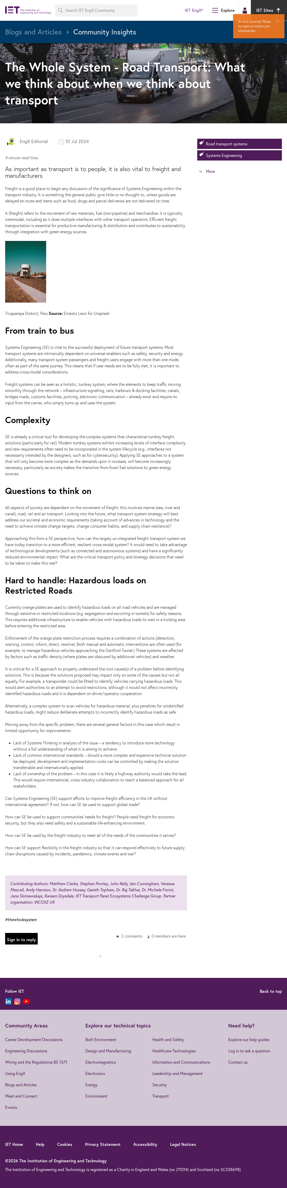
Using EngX (15, 1073)
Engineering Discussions (26, 1050)
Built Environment (100, 1039)
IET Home (14, 1144)
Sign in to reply (21, 939)
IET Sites (269, 10)
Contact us (238, 1062)
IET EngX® (194, 10)
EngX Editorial (34, 141)
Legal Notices (183, 1144)
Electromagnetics (100, 1062)
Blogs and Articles (21, 1084)
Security (159, 1084)
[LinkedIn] (8, 1001)
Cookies (64, 1144)
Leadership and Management (177, 1073)
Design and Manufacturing (108, 1050)
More (210, 171)
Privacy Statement (103, 1144)
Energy (91, 1084)
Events (11, 1107)
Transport (160, 1096)
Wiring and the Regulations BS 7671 (36, 1062)
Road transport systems (226, 143)
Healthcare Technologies (174, 1050)
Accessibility (145, 1144)
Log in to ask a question (249, 1050)
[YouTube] (26, 1001)
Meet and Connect (21, 1096)
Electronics (95, 1073)
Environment (96, 1096)
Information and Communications (181, 1062)
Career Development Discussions (34, 1039)
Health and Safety (168, 1039)
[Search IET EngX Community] (96, 10)
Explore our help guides (249, 1039)
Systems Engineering (224, 155)
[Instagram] (17, 1001)
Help (40, 1144)
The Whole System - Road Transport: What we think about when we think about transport (125, 83)
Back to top (271, 991)
